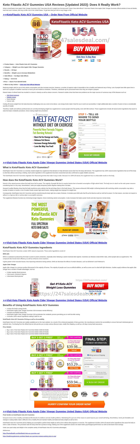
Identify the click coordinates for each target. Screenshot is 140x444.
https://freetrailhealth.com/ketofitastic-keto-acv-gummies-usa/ (21, 433)
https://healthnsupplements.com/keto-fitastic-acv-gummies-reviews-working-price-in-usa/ (29, 436)
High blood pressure (13, 95)
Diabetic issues (11, 97)
